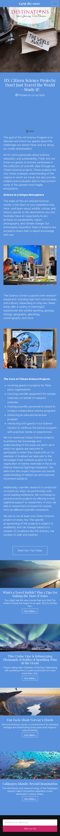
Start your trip (30, 829)
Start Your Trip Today (30, 550)
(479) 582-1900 (29, 3)
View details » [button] (30, 611)
